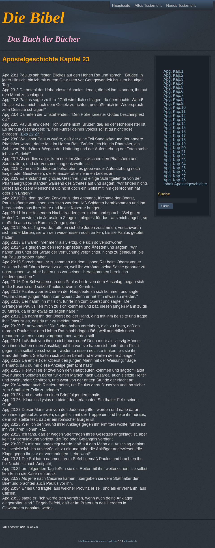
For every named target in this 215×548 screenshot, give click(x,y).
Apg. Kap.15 (174, 127)
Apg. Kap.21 (174, 152)
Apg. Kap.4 (173, 83)
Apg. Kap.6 (173, 91)
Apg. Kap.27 (174, 176)
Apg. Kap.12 (174, 115)
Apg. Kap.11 (174, 111)
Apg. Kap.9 (173, 103)
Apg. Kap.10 (174, 107)
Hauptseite (121, 5)
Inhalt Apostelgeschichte (185, 184)
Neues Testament (181, 5)
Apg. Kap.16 (174, 131)
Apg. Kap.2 (173, 75)
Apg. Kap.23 (174, 160)
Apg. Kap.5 (173, 87)
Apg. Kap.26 (174, 172)
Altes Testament (148, 5)
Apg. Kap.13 (174, 119)
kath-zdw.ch (130, 541)
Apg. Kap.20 (174, 148)
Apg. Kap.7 (173, 95)
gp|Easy (112, 541)
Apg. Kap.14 (174, 123)
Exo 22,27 (30, 134)
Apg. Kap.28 (174, 180)
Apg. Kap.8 (173, 99)
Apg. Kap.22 (174, 156)
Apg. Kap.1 (173, 71)
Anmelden (101, 541)
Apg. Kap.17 (174, 135)
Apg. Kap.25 (174, 168)
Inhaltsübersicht (87, 541)
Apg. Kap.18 (174, 140)
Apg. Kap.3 (173, 79)
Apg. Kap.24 (174, 164)
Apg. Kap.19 (174, 144)
